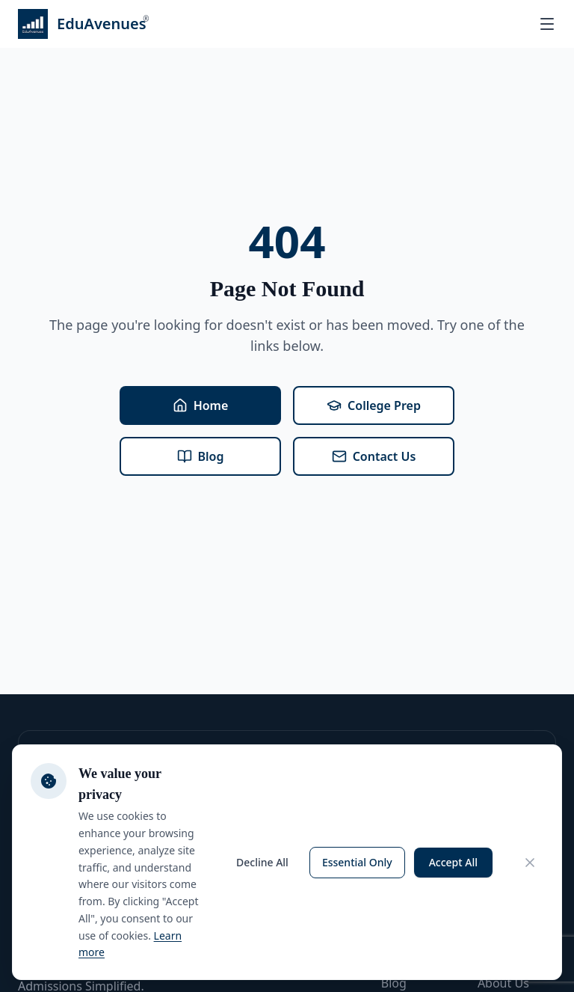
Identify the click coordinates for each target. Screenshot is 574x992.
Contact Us (374, 456)
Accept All (453, 862)
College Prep (374, 405)
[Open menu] (547, 24)
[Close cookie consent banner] (529, 862)
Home (201, 405)
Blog (200, 456)
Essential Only (357, 862)
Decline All (262, 862)
